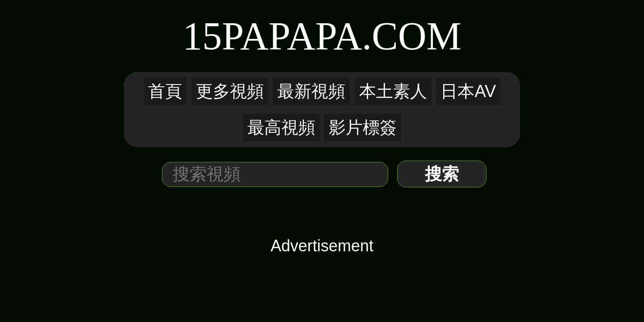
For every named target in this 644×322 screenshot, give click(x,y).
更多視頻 (242, 69)
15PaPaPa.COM (322, 34)
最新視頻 (279, 69)
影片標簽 (425, 69)
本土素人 (317, 69)
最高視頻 (387, 69)
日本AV (352, 69)
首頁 (211, 69)
